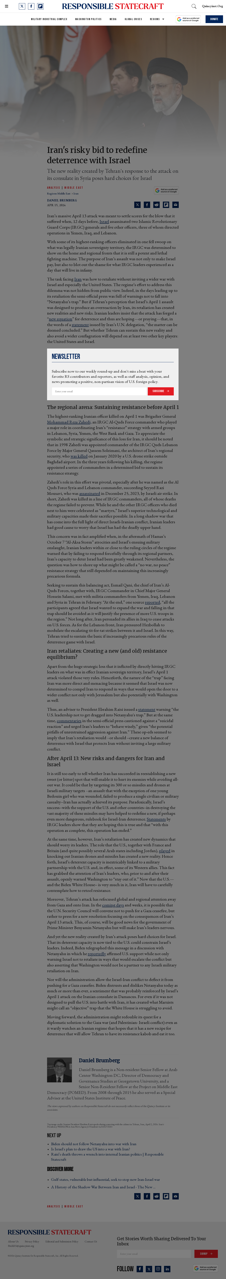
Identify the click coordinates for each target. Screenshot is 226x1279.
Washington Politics (88, 19)
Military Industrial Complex (49, 19)
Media (113, 19)
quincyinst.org (212, 6)
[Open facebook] (31, 6)
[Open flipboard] (40, 6)
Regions (155, 19)
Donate (214, 19)
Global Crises (133, 19)
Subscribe (159, 391)
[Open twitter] (22, 6)
